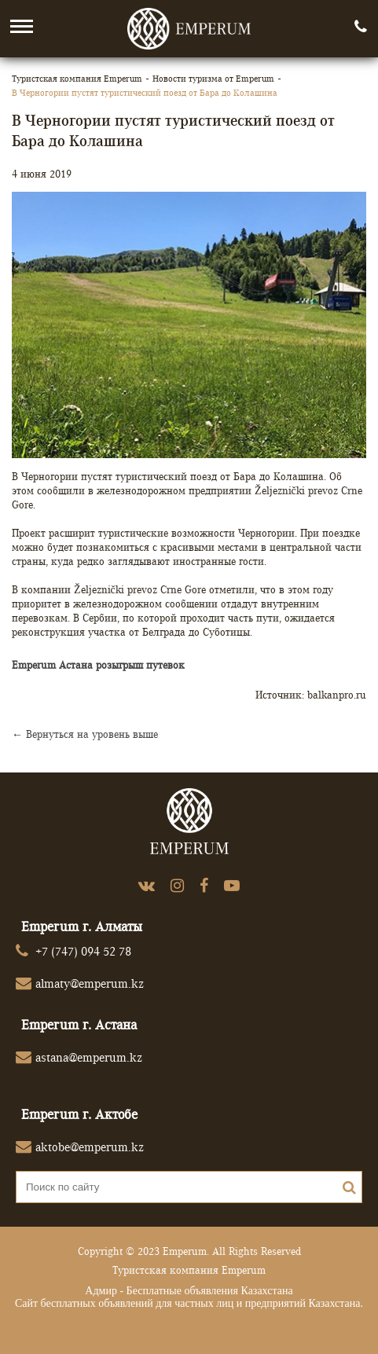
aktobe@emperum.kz (89, 1147)
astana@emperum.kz (88, 1057)
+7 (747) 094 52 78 (83, 951)
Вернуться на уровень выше (92, 734)
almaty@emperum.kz (89, 983)
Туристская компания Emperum (77, 78)
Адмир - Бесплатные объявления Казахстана (188, 1291)
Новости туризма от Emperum (213, 78)
